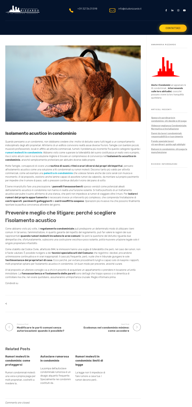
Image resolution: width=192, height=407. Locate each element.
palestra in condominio (58, 173)
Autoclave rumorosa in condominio (54, 358)
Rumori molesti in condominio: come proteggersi (17, 360)
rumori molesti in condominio (23, 152)
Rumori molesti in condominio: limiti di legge (89, 360)
